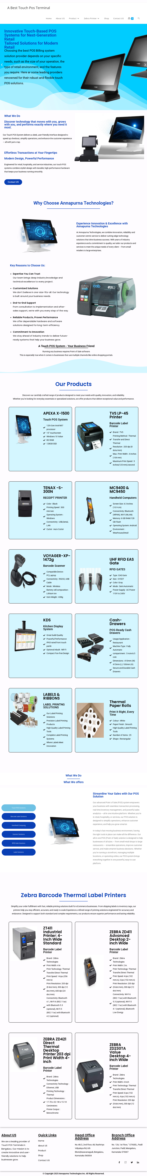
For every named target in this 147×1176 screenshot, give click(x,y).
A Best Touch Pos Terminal (28, 7)
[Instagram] (125, 1162)
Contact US (44, 1160)
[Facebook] (119, 1162)
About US (42, 1145)
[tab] (18, 807)
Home (41, 1140)
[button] (2, 65)
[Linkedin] (138, 1162)
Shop (40, 1155)
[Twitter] (132, 1162)
